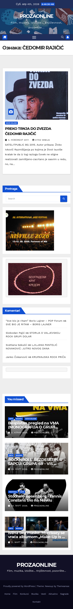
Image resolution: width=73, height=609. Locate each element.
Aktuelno (53, 594)
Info (11, 419)
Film (15, 594)
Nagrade (64, 594)
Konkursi (24, 594)
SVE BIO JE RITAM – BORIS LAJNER (28, 324)
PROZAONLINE (36, 16)
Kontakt (36, 602)
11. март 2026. (19, 542)
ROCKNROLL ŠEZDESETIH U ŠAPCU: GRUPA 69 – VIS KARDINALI (35, 463)
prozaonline (40, 433)
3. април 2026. (20, 433)
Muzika (19, 419)
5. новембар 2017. (19, 140)
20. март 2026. (20, 506)
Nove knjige (11, 123)
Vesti (43, 594)
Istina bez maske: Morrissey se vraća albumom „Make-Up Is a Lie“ (36, 536)
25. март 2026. (20, 469)
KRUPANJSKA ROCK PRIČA (49, 357)
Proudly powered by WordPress (19, 586)
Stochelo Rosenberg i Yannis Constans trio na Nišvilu (35, 498)
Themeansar (63, 586)
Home (7, 594)
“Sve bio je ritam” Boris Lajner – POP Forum (34, 320)
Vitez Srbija (41, 140)
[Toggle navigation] (34, 37)
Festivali (13, 492)
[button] (62, 37)
